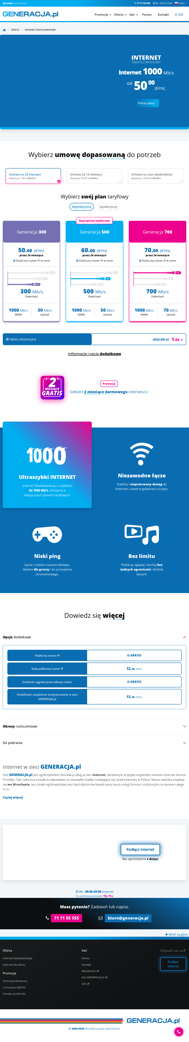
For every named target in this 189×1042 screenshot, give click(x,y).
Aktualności (89, 971)
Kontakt (86, 964)
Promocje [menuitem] (101, 15)
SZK (84, 983)
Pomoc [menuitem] (147, 15)
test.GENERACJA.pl (93, 977)
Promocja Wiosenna (15, 981)
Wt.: (162, 3)
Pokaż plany (146, 103)
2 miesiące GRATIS (14, 987)
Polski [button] (180, 3)
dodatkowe (17, 637)
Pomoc (86, 958)
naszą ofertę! (15, 3)
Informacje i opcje (94, 353)
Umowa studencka (14, 993)
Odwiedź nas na (172, 951)
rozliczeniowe (20, 726)
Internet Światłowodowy (17, 958)
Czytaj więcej (13, 797)
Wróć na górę (176, 934)
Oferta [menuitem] (118, 15)
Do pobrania (12, 742)
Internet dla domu (14, 964)
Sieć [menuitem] (132, 15)
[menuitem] (179, 14)
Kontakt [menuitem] (163, 15)
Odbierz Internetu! (107, 391)
